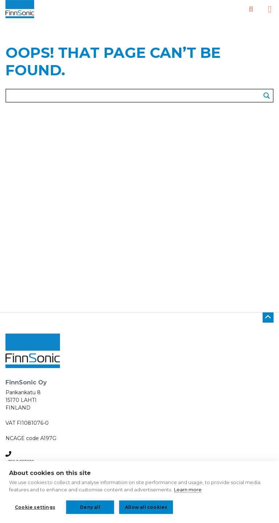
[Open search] (251, 9)
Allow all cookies (146, 507)
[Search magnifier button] (266, 95)
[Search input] (133, 95)
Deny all (90, 507)
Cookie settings (35, 507)
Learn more (188, 489)
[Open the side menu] (270, 9)
